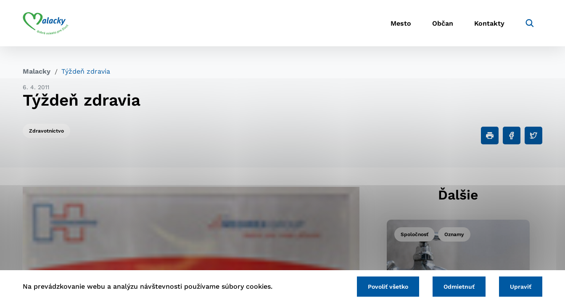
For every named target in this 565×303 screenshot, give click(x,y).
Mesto (401, 23)
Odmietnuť (459, 286)
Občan (442, 23)
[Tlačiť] (490, 135)
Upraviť (520, 286)
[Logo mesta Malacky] (46, 23)
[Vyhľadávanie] (529, 23)
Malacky (36, 71)
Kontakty (489, 23)
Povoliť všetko (388, 286)
